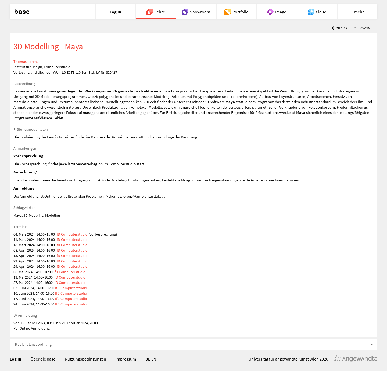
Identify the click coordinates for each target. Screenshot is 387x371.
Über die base (43, 359)
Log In (15, 359)
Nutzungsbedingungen (85, 359)
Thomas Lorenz (25, 61)
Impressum (126, 359)
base (22, 12)
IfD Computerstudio (72, 234)
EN (153, 359)
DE (147, 359)
